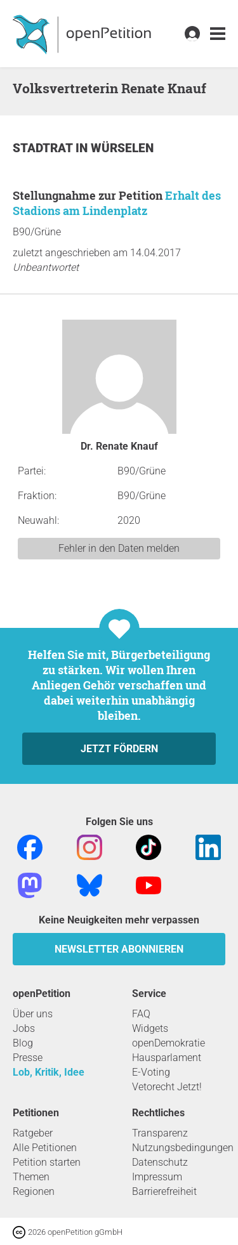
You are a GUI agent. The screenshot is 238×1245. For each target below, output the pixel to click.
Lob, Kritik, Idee (48, 1072)
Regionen (34, 1191)
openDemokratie (168, 1043)
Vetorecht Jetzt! (167, 1087)
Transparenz (160, 1133)
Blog (23, 1043)
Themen (31, 1177)
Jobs (24, 1028)
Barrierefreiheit (164, 1191)
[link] (217, 34)
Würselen (122, 148)
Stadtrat (44, 148)
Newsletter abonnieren (119, 949)
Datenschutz (160, 1162)
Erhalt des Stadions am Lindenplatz (117, 203)
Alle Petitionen (45, 1148)
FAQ (141, 1014)
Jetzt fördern (119, 749)
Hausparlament (166, 1058)
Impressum (157, 1177)
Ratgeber (33, 1133)
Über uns (33, 1014)
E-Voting (151, 1072)
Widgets (150, 1028)
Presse (28, 1058)
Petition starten (47, 1162)
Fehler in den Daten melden (119, 548)
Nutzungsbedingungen (183, 1148)
